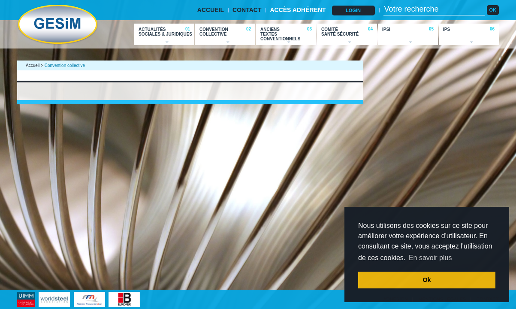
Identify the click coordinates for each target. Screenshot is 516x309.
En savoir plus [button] (430, 257)
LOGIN (353, 10)
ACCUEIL (210, 9)
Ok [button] (426, 279)
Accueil (32, 65)
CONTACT (246, 9)
